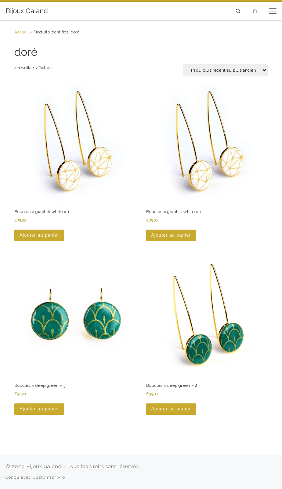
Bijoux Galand (44, 466)
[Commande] (225, 70)
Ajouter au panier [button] (39, 235)
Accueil (21, 32)
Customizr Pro (49, 477)
